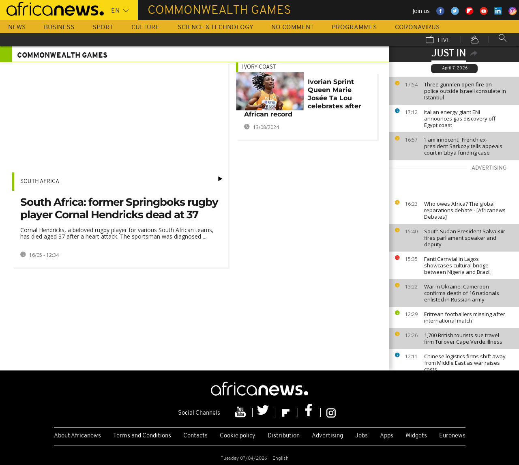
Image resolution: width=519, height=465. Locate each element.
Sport (103, 27)
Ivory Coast (259, 67)
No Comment (292, 27)
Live (438, 40)
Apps (386, 436)
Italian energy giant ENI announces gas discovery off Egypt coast (459, 118)
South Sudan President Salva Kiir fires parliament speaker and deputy (464, 238)
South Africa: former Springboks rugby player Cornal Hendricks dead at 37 (119, 208)
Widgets (416, 436)
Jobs (361, 436)
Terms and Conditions (142, 436)
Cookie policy (237, 436)
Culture (145, 27)
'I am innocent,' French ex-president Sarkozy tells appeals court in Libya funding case (463, 146)
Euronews (452, 436)
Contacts (195, 436)
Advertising (327, 436)
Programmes (354, 27)
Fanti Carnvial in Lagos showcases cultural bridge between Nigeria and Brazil (457, 265)
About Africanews (77, 436)
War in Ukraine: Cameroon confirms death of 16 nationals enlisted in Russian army (461, 293)
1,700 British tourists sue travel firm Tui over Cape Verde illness (463, 338)
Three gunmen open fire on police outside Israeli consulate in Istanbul (465, 91)
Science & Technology (215, 27)
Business (59, 27)
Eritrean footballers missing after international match (464, 317)
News (17, 27)
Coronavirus (417, 27)
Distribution (284, 436)
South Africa (39, 182)
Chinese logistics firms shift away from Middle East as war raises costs (465, 362)
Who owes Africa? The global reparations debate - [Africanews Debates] (465, 210)
